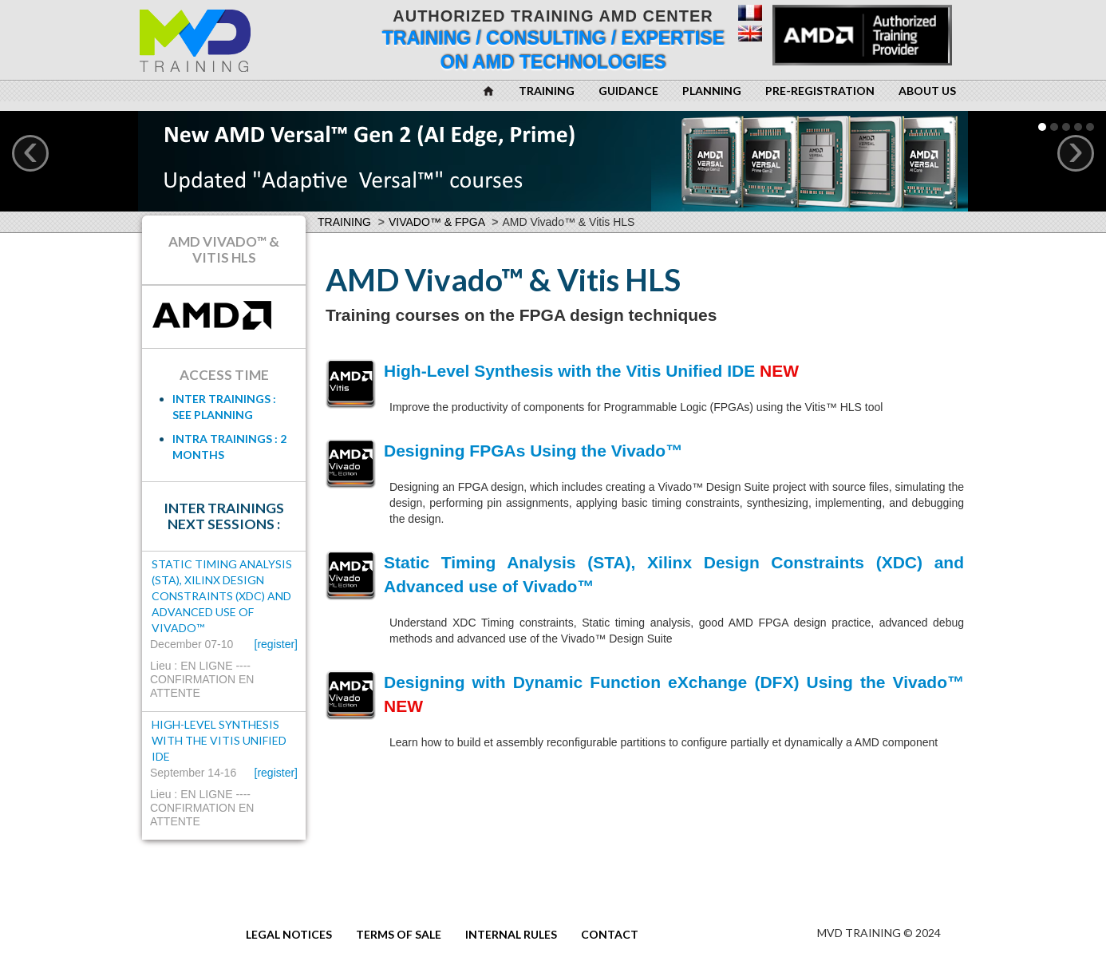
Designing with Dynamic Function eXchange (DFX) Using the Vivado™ (674, 682)
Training (344, 222)
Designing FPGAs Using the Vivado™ (533, 450)
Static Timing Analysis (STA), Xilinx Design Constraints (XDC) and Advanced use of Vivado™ (222, 596)
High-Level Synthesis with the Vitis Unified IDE (569, 371)
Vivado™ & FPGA (436, 222)
